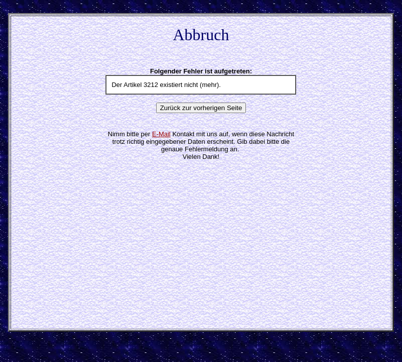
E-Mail (161, 134)
